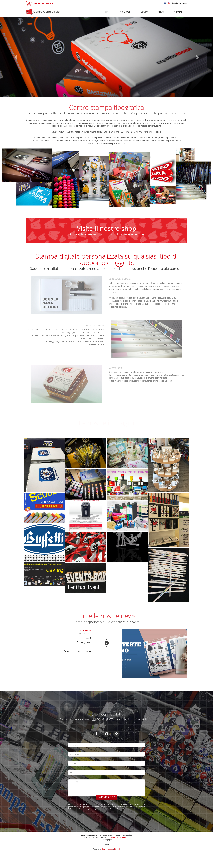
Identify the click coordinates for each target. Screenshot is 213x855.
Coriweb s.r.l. (107, 849)
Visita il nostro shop (39, 3)
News (161, 12)
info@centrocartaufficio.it (119, 837)
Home (107, 12)
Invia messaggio (106, 797)
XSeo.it (117, 849)
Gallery (144, 12)
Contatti (178, 12)
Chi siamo (125, 12)
